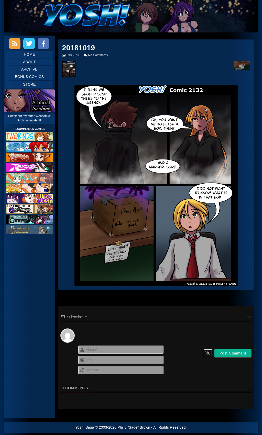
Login (246, 317)
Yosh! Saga (84, 427)
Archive (29, 69)
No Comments (98, 55)
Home (29, 54)
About (29, 62)
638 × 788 (73, 55)
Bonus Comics (29, 77)
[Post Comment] (233, 353)
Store (29, 84)
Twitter (29, 43)
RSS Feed (14, 43)
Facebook (43, 43)
